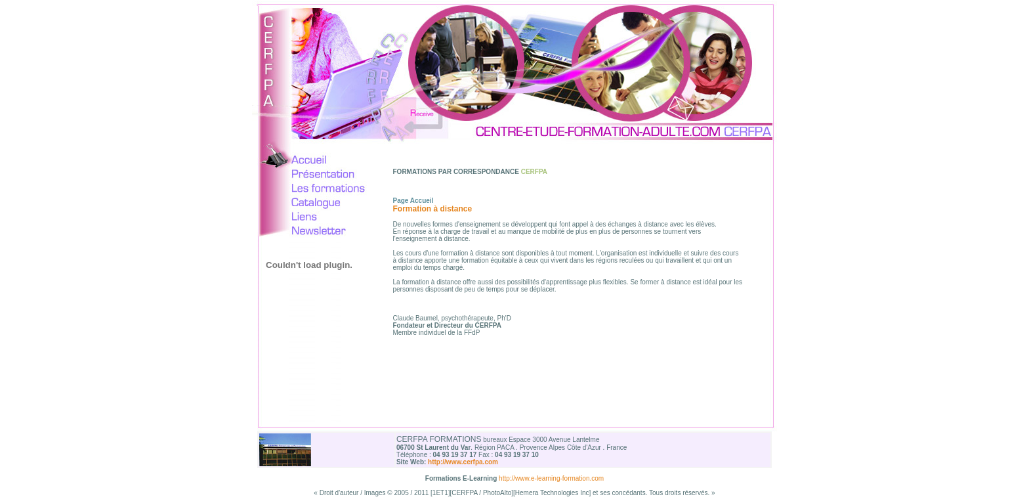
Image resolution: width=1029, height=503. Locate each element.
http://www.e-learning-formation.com (551, 478)
